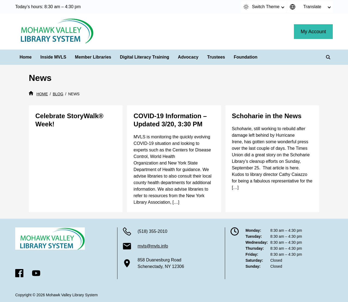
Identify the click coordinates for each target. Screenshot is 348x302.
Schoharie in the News (267, 116)
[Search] (328, 57)
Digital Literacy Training (144, 57)
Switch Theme (261, 7)
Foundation (245, 57)
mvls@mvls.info (153, 246)
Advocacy (188, 57)
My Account (313, 31)
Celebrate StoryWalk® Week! (69, 120)
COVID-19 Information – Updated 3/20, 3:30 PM (170, 120)
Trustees (216, 57)
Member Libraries (93, 57)
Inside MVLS (53, 57)
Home (26, 57)
